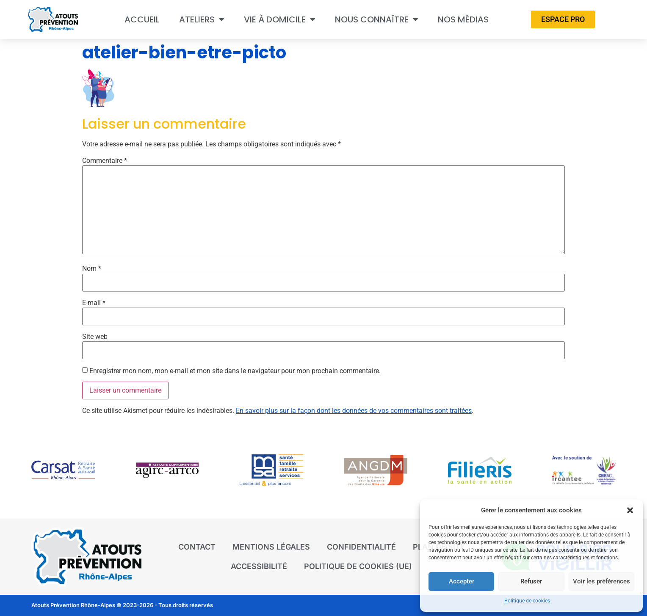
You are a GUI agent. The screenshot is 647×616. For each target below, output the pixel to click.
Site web (95, 336)
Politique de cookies (527, 601)
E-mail (93, 303)
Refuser (531, 582)
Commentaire (104, 160)
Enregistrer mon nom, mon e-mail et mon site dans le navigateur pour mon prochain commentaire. (235, 371)
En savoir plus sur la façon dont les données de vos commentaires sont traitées (354, 411)
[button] (630, 510)
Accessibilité (259, 566)
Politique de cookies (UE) (358, 566)
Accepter (461, 582)
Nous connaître (376, 19)
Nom (91, 268)
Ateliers (201, 19)
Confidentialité (361, 546)
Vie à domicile (279, 19)
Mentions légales (271, 546)
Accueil (142, 19)
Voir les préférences (601, 582)
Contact (197, 546)
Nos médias (463, 19)
